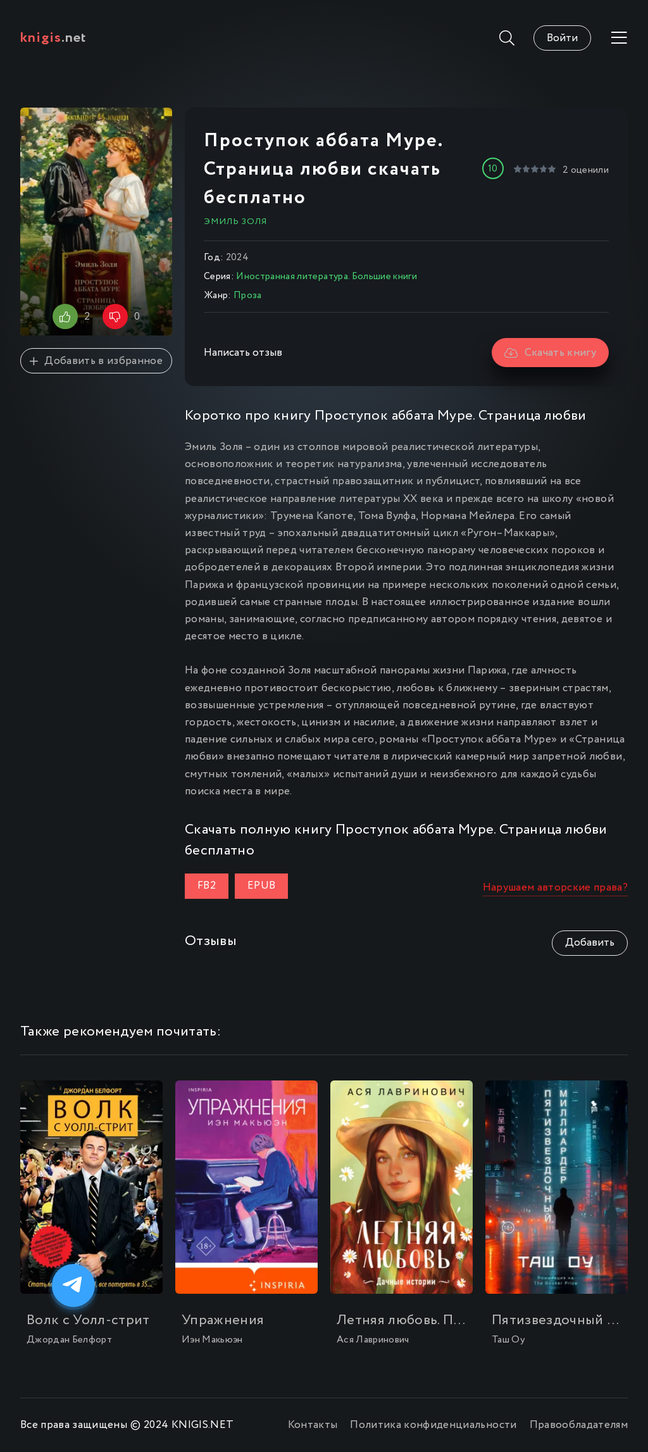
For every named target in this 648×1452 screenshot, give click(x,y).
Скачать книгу (550, 353)
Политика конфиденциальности (433, 1425)
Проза (248, 296)
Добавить (589, 943)
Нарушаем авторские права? (555, 888)
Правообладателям (579, 1425)
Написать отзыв (243, 353)
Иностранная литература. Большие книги (326, 277)
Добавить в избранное (96, 361)
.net (53, 38)
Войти (562, 38)
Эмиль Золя (235, 221)
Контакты (313, 1425)
